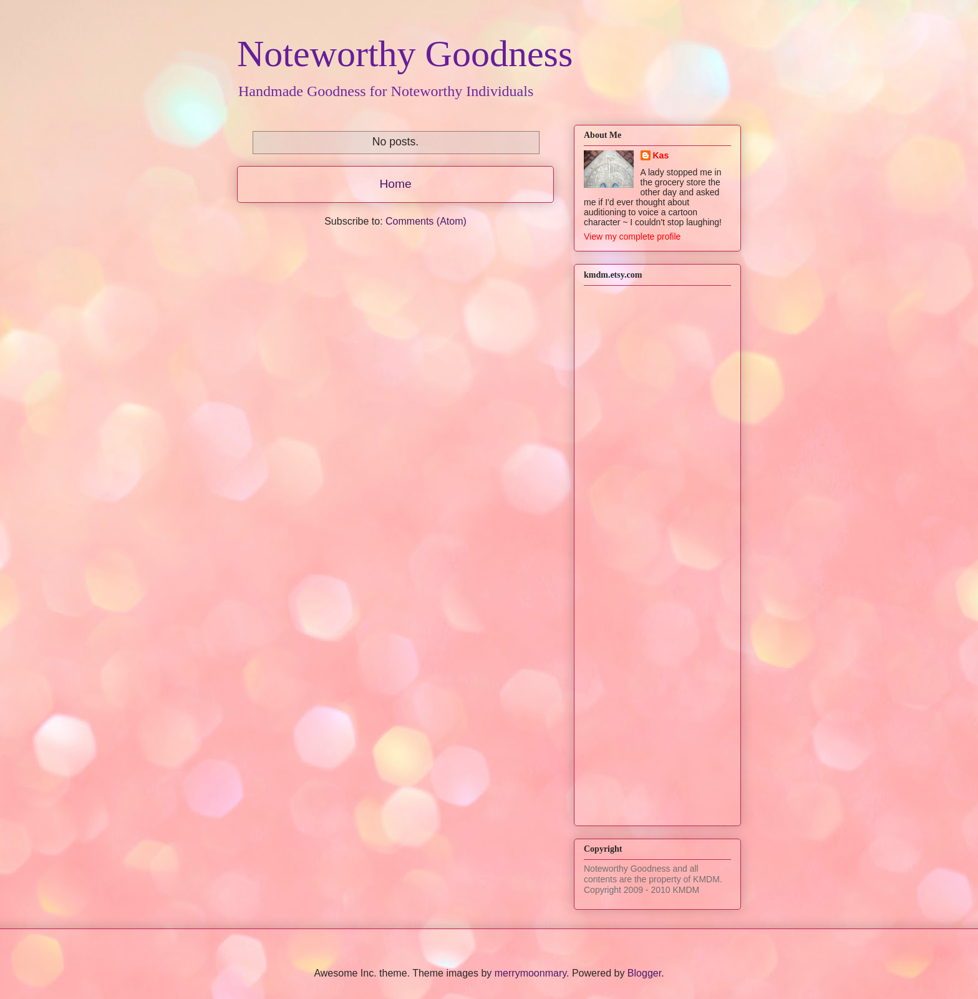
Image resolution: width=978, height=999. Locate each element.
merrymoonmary (530, 973)
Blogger (644, 973)
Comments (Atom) (426, 221)
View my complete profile (632, 236)
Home (395, 183)
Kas (661, 155)
